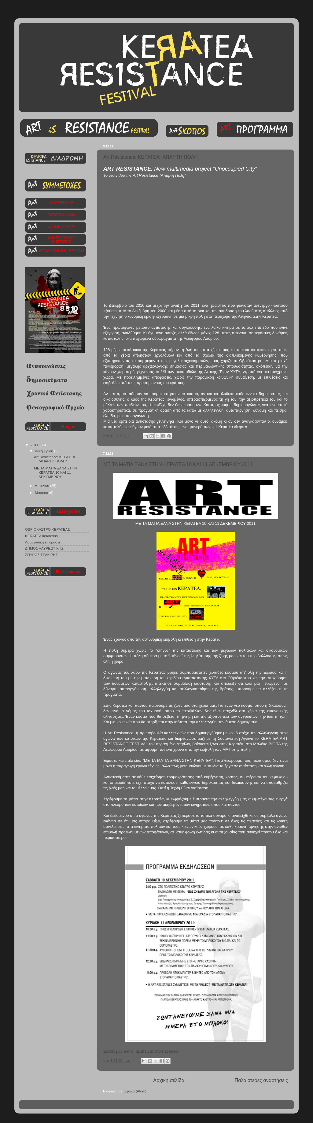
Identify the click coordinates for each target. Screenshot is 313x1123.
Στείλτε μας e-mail (118, 1051)
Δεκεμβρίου (44, 451)
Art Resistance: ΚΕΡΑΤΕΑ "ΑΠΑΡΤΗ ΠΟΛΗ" (151, 157)
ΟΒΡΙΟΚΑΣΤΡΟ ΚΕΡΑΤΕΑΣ (47, 529)
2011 (35, 445)
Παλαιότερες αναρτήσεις (261, 1080)
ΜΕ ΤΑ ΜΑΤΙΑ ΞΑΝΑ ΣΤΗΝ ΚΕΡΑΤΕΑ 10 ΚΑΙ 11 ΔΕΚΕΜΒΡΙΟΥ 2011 (178, 464)
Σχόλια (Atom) (135, 1091)
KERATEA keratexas (41, 536)
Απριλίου (42, 485)
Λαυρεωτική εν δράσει (42, 542)
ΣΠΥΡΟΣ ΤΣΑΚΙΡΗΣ (41, 555)
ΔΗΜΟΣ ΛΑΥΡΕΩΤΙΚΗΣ (44, 548)
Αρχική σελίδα (168, 1080)
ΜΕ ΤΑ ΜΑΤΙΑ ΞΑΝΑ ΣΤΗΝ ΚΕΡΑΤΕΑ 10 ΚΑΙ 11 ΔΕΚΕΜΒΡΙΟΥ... (55, 472)
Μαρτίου (42, 493)
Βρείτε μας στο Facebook (157, 1051)
